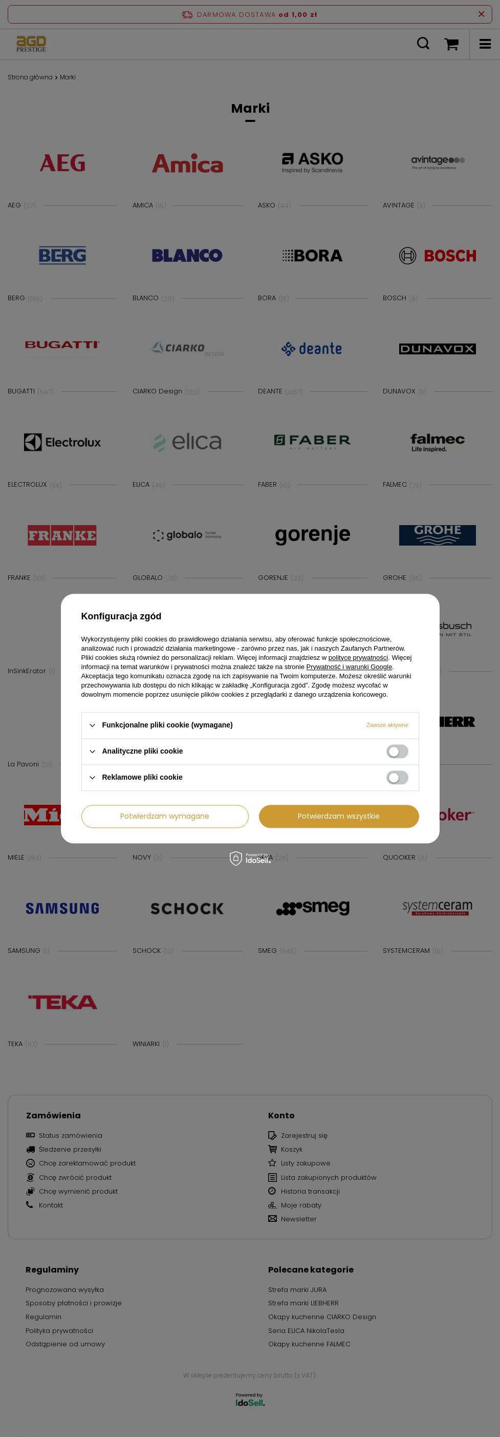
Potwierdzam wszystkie (339, 816)
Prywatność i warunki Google (350, 667)
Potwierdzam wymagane (164, 816)
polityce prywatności (358, 657)
